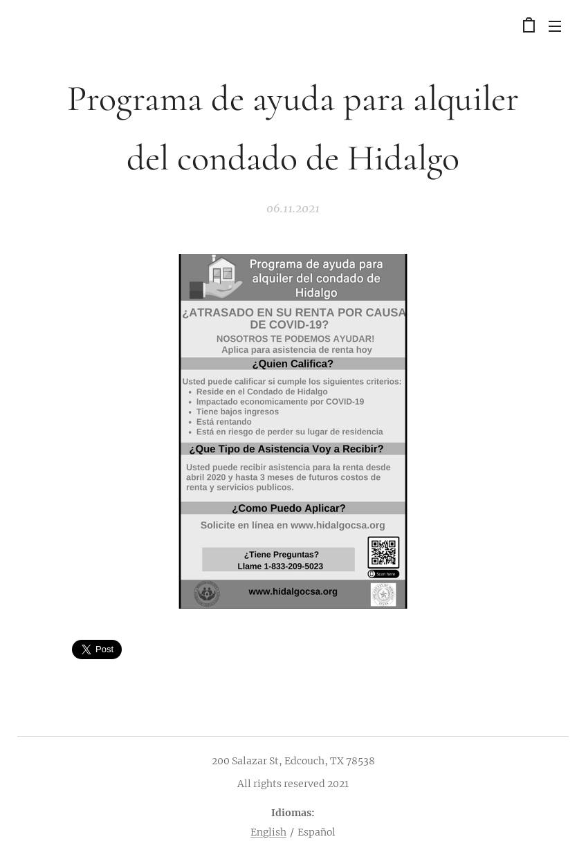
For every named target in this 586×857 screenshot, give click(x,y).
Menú (555, 26)
